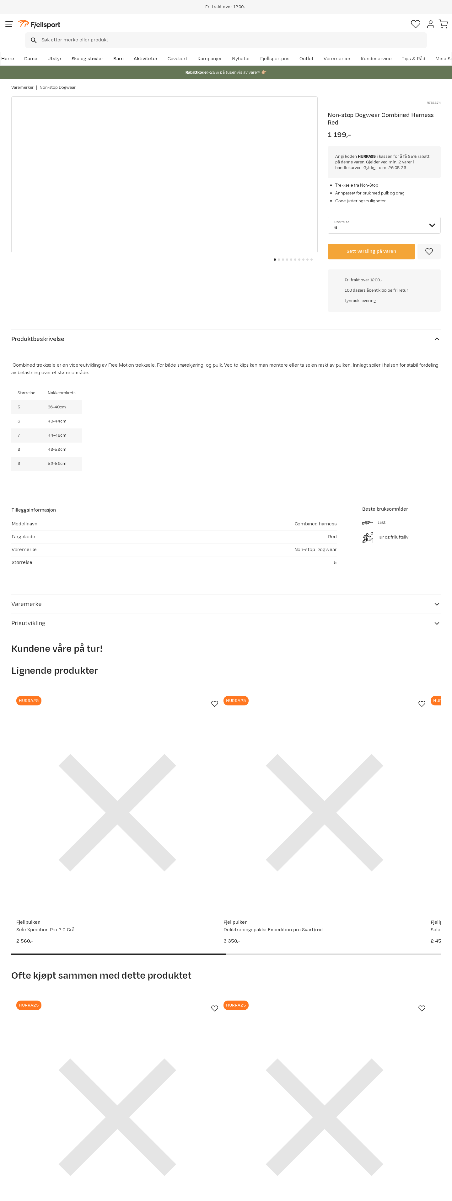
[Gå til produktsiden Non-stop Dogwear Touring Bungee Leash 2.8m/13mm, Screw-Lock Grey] (59, 910)
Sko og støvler (98, 49)
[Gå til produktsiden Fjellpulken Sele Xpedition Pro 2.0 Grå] (59, 698)
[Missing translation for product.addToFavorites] (429, 252)
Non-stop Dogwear (58, 81)
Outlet (356, 49)
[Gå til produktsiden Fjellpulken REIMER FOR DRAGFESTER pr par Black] (170, 910)
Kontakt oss (31, 1159)
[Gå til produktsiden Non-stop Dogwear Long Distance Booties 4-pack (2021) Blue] (282, 910)
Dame (41, 49)
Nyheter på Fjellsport (128, 1118)
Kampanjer (259, 49)
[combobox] (231, 30)
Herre (17, 49)
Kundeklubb (204, 1118)
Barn (129, 49)
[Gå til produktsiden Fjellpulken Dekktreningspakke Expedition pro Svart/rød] (170, 698)
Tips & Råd (29, 1138)
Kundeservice (425, 49)
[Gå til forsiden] (43, 29)
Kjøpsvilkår (412, 1191)
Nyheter (290, 49)
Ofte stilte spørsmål (40, 1108)
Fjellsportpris (324, 49)
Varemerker (386, 49)
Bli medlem (415, 1054)
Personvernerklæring (373, 1191)
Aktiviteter (156, 49)
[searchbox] (239, 30)
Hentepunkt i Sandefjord (45, 1148)
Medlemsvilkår (207, 1128)
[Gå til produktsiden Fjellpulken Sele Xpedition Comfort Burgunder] (282, 698)
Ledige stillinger (209, 1138)
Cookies (440, 1191)
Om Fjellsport (206, 1108)
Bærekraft (202, 1148)
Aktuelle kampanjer (126, 1108)
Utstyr (65, 49)
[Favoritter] (397, 30)
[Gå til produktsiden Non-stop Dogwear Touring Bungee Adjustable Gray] (393, 910)
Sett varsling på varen (371, 251)
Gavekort (115, 1138)
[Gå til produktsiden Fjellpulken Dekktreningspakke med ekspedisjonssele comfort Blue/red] (393, 698)
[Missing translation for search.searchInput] (108, 30)
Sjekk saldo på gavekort (44, 1118)
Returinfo (28, 1128)
